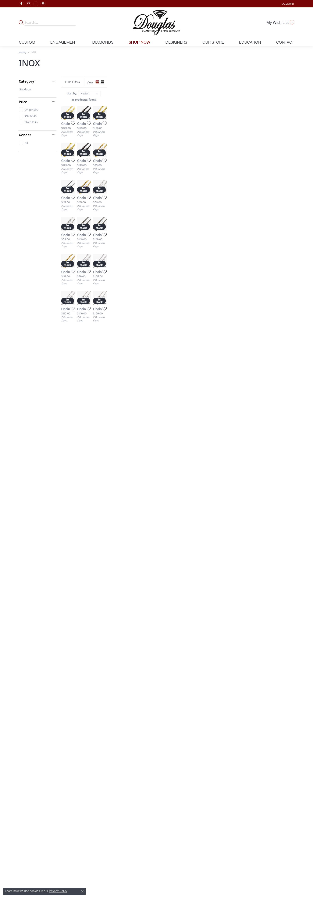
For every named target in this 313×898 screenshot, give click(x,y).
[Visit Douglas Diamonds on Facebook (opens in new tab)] (21, 3)
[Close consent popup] (82, 891)
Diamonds (102, 42)
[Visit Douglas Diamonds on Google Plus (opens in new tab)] (35, 3)
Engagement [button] (63, 42)
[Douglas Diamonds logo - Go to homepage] (156, 22)
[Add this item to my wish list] (134, 185)
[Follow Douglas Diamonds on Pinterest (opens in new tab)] (28, 3)
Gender (25, 135)
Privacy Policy (58, 891)
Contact (285, 42)
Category (26, 81)
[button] (287, 3)
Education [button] (250, 42)
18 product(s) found (177, 99)
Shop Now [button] (139, 42)
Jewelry (23, 52)
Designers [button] (176, 42)
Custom (27, 42)
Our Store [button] (213, 42)
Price (23, 102)
